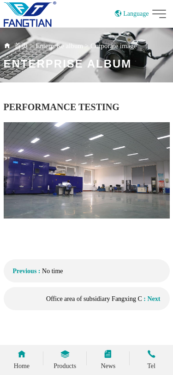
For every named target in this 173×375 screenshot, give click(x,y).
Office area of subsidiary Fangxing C (94, 298)
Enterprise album (59, 46)
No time (52, 271)
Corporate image (113, 46)
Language (132, 13)
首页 (21, 46)
